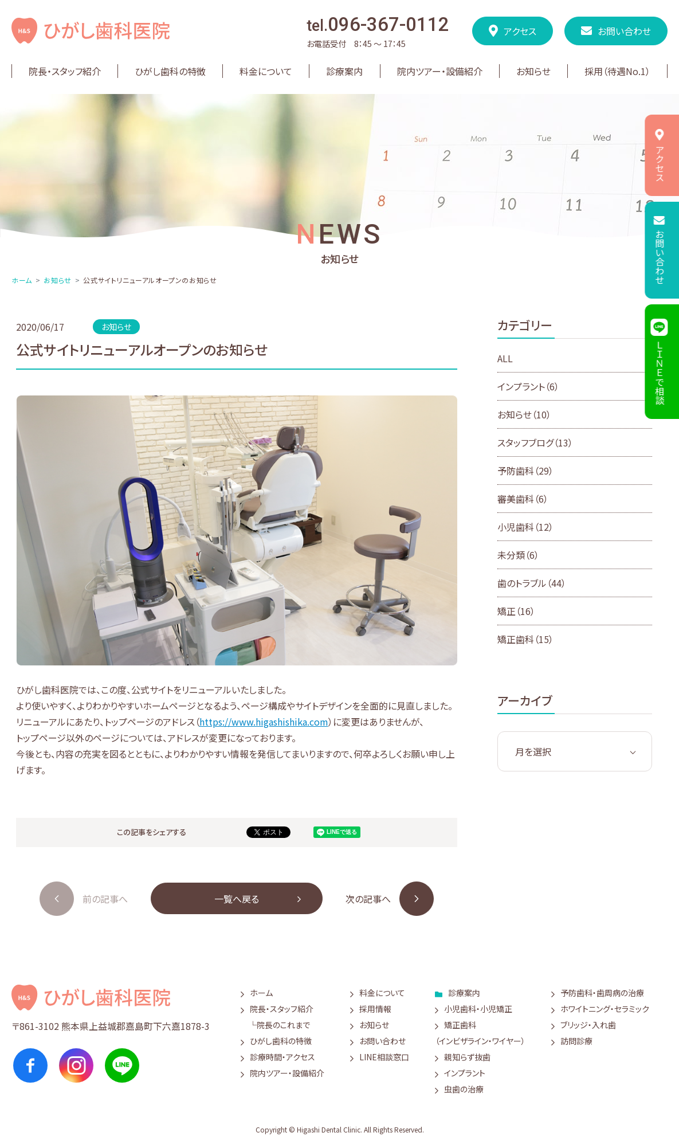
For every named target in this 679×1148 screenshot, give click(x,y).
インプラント (528, 386)
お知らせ (57, 280)
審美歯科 (522, 499)
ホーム (21, 280)
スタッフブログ (535, 442)
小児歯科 (525, 527)
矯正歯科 (525, 639)
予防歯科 (525, 470)
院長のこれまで (283, 1025)
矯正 (516, 611)
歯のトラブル (531, 583)
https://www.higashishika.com (263, 721)
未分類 (518, 555)
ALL (505, 358)
